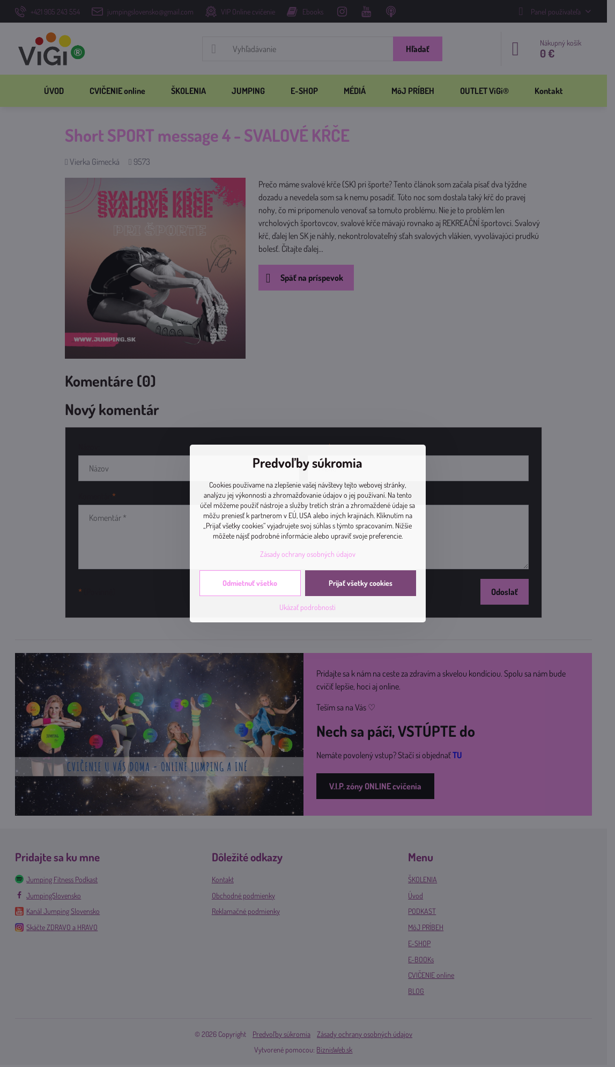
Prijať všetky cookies (360, 582)
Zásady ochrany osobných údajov (307, 553)
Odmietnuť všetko (250, 582)
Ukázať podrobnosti (307, 607)
